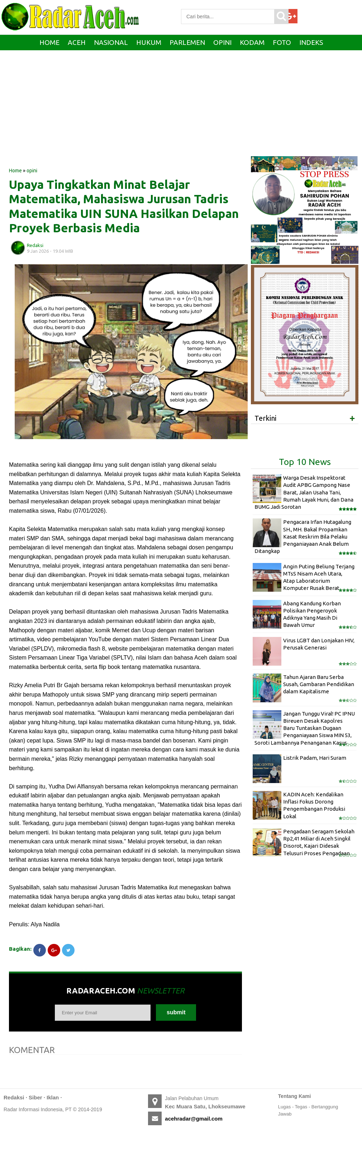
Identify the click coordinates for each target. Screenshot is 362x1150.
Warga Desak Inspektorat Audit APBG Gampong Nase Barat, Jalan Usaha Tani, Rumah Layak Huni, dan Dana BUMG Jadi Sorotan (303, 492)
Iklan (53, 1097)
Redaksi (14, 1097)
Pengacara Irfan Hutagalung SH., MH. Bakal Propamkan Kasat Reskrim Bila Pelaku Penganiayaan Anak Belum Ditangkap (302, 536)
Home (49, 42)
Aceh (77, 42)
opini (32, 170)
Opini (222, 42)
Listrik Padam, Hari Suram (314, 758)
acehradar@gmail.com (194, 1119)
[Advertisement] (125, 109)
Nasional (111, 42)
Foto (282, 42)
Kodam (252, 42)
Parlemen (187, 42)
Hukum (148, 42)
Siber (35, 1097)
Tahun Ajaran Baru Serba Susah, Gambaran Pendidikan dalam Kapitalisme (318, 684)
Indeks (311, 42)
